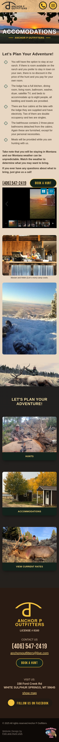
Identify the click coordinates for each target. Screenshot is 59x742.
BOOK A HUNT (43, 183)
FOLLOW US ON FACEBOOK (33, 703)
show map (29, 693)
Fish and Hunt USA (12, 733)
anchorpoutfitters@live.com (29, 653)
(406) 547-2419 (43, 5)
